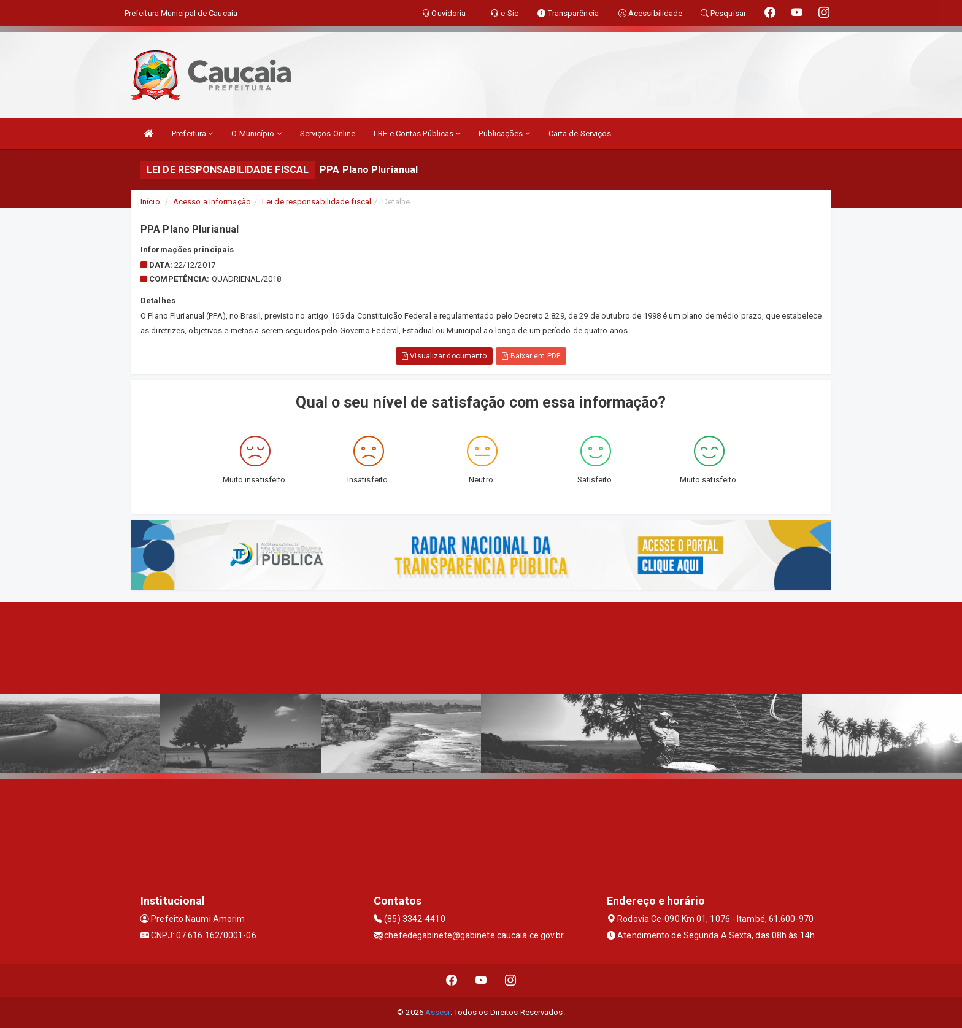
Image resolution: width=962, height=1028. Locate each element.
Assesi (437, 1012)
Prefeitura (192, 133)
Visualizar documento (444, 356)
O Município (256, 133)
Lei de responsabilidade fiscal (316, 201)
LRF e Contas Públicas (417, 133)
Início (150, 201)
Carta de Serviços (580, 133)
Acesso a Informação (212, 201)
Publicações (504, 133)
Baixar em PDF (531, 356)
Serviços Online (328, 133)
